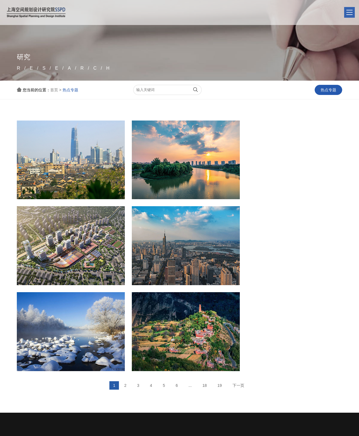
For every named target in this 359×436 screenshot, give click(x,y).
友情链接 (123, 368)
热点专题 (70, 90)
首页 (54, 90)
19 (219, 293)
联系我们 (235, 359)
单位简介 (123, 359)
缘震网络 (347, 428)
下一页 (238, 293)
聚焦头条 (151, 359)
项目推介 (179, 359)
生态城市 (151, 376)
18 (204, 293)
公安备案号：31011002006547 (291, 428)
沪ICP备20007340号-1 (141, 428)
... (190, 293)
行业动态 (151, 368)
